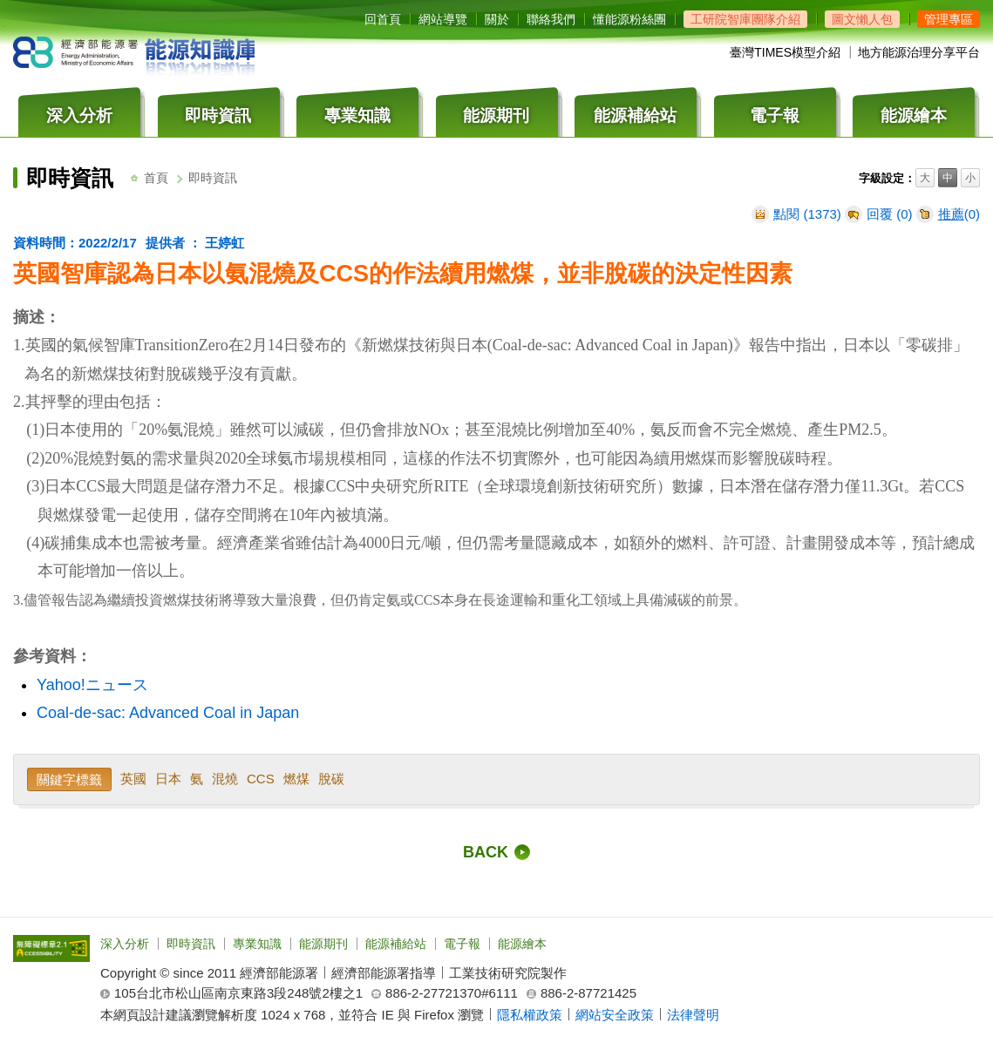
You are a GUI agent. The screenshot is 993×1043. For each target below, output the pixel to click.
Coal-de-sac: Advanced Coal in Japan (168, 712)
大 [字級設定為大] (925, 179)
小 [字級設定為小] (970, 179)
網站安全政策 (614, 1014)
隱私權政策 (529, 1014)
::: (368, 5)
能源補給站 (395, 944)
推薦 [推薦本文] (951, 214)
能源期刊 (323, 944)
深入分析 (124, 944)
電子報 (462, 944)
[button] (948, 19)
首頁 (156, 178)
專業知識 (257, 944)
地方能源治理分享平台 (919, 52)
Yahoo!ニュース (92, 685)
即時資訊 (191, 944)
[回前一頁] (496, 852)
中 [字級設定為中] (947, 179)
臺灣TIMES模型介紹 (785, 52)
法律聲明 (693, 1014)
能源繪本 (522, 944)
